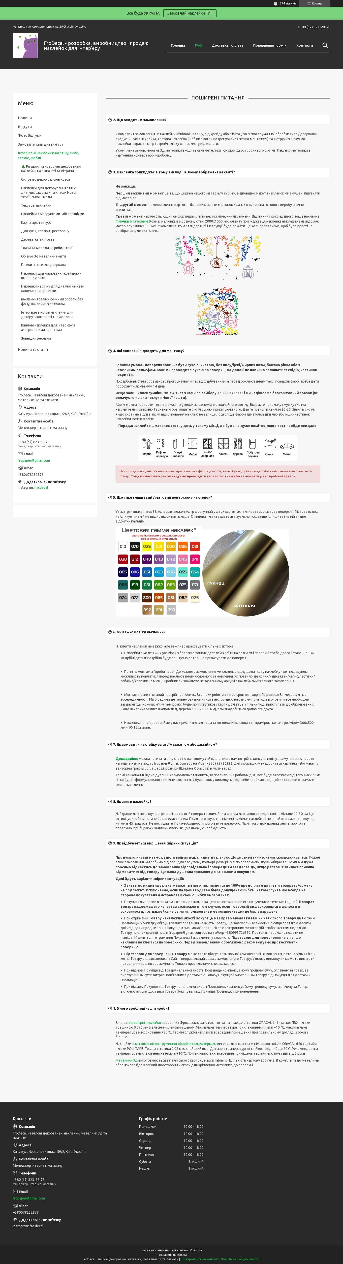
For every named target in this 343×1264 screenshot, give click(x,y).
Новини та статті (33, 349)
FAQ (198, 45)
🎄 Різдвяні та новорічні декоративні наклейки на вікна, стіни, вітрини (51, 168)
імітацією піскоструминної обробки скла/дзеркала (175, 1044)
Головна (178, 45)
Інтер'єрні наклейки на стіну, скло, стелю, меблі (48, 155)
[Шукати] (324, 45)
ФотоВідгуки (29, 135)
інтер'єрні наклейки (145, 1023)
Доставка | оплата (227, 45)
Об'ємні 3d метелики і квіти (43, 256)
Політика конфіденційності (240, 1259)
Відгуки (25, 127)
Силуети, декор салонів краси (45, 179)
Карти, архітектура (36, 223)
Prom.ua (196, 1250)
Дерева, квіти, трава (37, 239)
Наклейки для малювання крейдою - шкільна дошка (51, 275)
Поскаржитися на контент (200, 1259)
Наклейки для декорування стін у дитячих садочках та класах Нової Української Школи (48, 192)
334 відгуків (288, 3)
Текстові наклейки (36, 205)
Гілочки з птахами (132, 221)
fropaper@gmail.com (34, 460)
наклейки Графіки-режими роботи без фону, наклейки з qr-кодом (52, 301)
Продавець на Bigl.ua (171, 1254)
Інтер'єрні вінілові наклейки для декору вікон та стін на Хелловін (47, 314)
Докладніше (127, 759)
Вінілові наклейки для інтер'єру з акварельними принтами (48, 327)
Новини (25, 118)
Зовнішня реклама (36, 338)
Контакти (304, 45)
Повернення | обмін (269, 45)
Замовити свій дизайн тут (40, 144)
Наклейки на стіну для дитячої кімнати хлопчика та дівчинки (52, 288)
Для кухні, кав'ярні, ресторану (45, 231)
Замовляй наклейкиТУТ (190, 13)
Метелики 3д (127, 1060)
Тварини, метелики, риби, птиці (46, 248)
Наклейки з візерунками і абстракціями (52, 214)
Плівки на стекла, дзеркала (43, 265)
